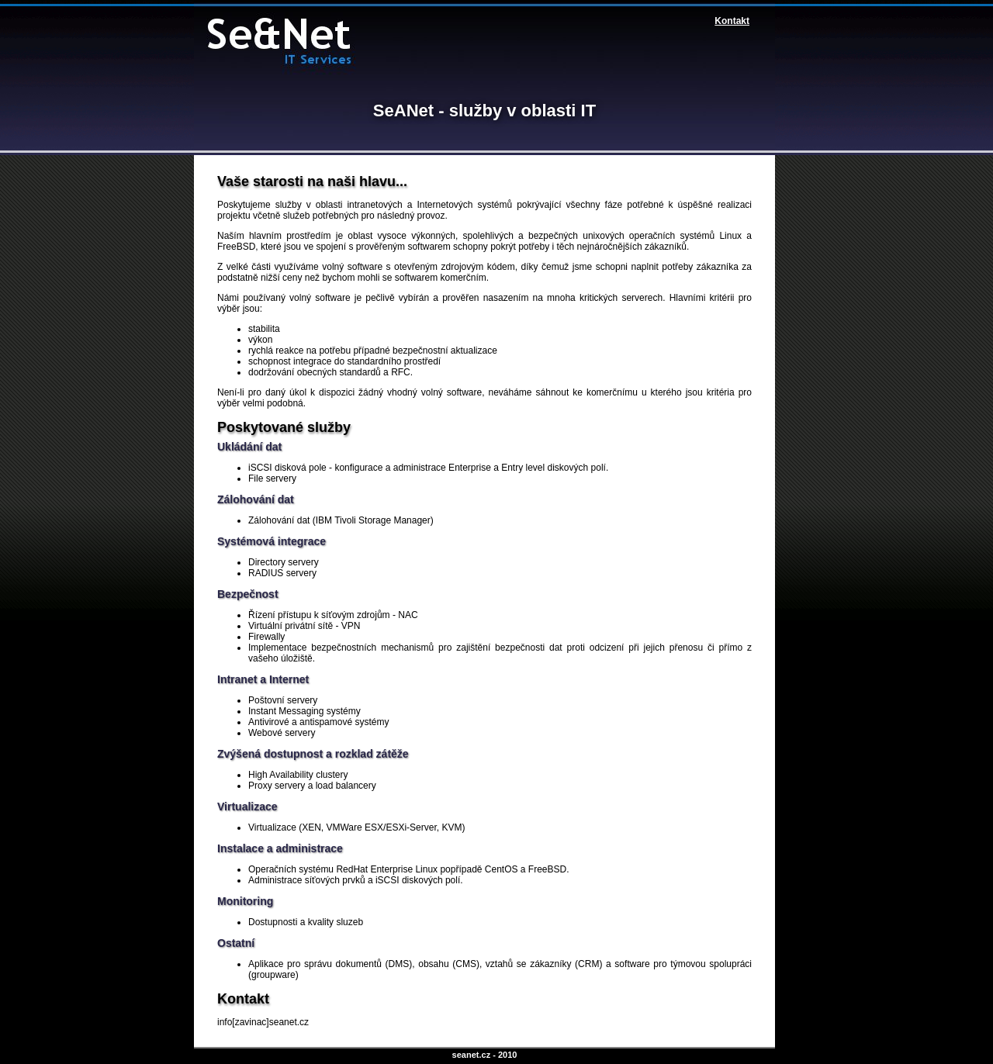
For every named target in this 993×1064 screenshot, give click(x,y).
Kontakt (731, 21)
